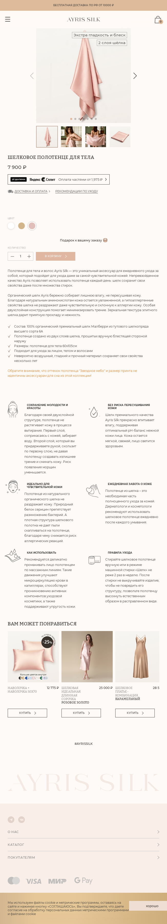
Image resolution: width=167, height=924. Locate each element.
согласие (15, 910)
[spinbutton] (20, 257)
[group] (83, 76)
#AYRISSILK (84, 744)
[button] (135, 76)
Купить (28, 713)
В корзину (56, 256)
